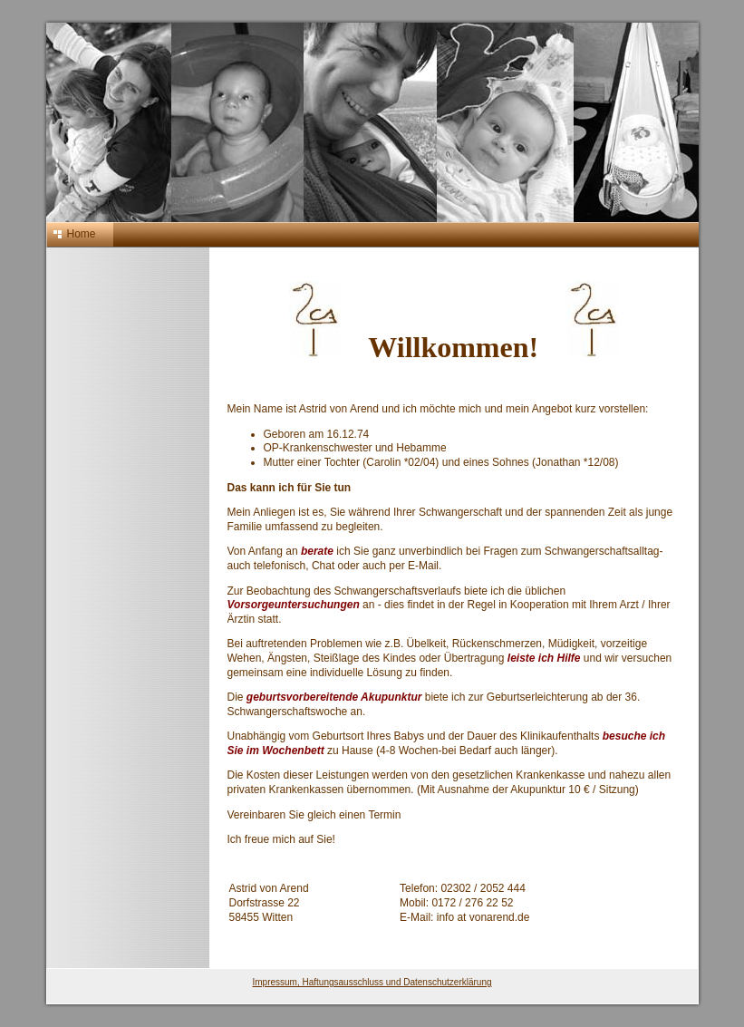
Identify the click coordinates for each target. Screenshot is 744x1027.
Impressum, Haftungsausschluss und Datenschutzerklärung (371, 982)
